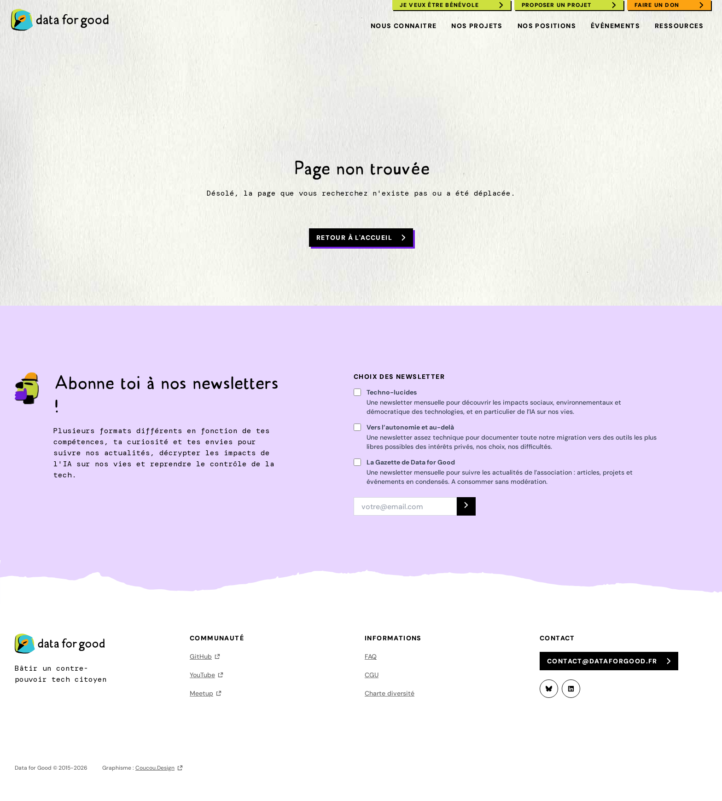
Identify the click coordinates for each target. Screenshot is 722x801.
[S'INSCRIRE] (466, 506)
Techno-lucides (392, 392)
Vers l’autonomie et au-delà (410, 427)
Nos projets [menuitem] (476, 26)
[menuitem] (64, 20)
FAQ (371, 656)
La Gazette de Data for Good (411, 462)
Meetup (201, 693)
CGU (371, 675)
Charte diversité (389, 693)
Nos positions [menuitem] (547, 26)
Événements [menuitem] (615, 26)
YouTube (202, 675)
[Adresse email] (405, 506)
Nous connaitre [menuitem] (404, 26)
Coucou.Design (155, 768)
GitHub (201, 656)
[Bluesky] (549, 688)
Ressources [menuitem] (679, 26)
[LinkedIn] (571, 688)
